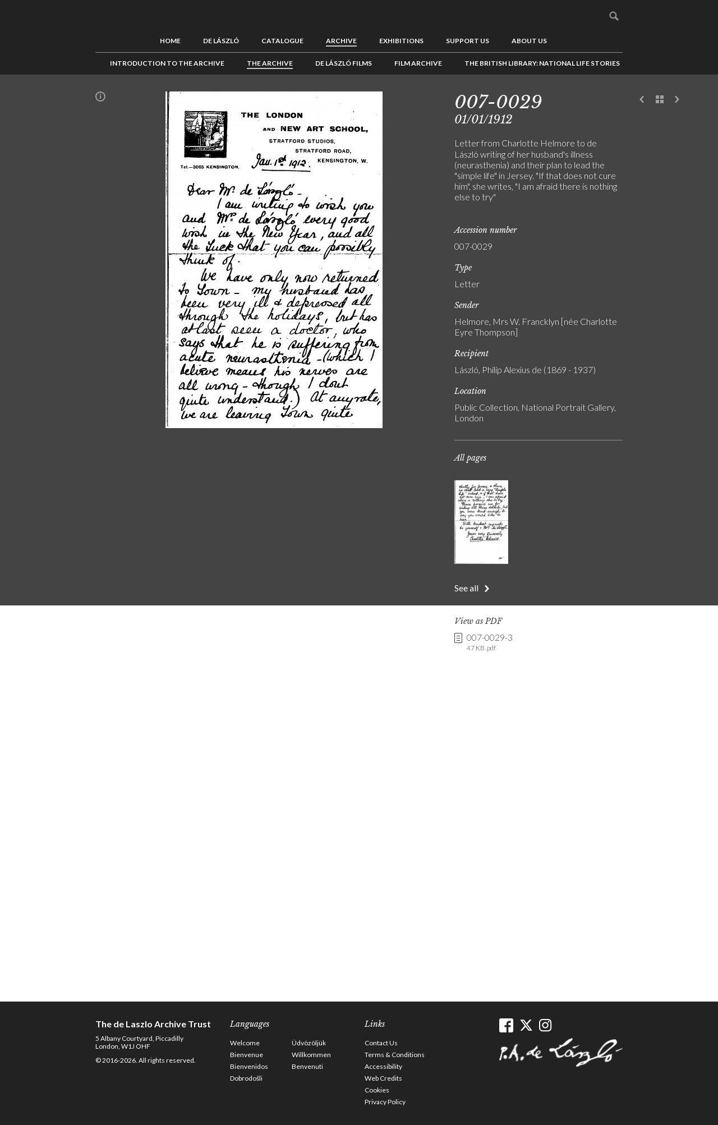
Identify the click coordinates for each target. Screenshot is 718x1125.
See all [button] (466, 587)
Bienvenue (246, 1054)
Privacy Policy (385, 1102)
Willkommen (311, 1054)
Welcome (245, 1043)
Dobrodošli (246, 1078)
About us (529, 40)
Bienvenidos (249, 1066)
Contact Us (381, 1043)
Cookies (377, 1090)
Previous (642, 99)
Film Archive (418, 63)
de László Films (343, 63)
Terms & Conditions (395, 1054)
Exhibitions (401, 40)
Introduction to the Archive (167, 63)
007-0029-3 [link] (490, 642)
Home (170, 40)
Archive (341, 40)
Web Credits (383, 1078)
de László (221, 40)
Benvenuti (307, 1066)
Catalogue (282, 40)
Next (677, 99)
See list (659, 99)
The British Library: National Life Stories (542, 63)
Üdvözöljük (309, 1043)
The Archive (270, 63)
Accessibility (383, 1066)
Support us (467, 40)
